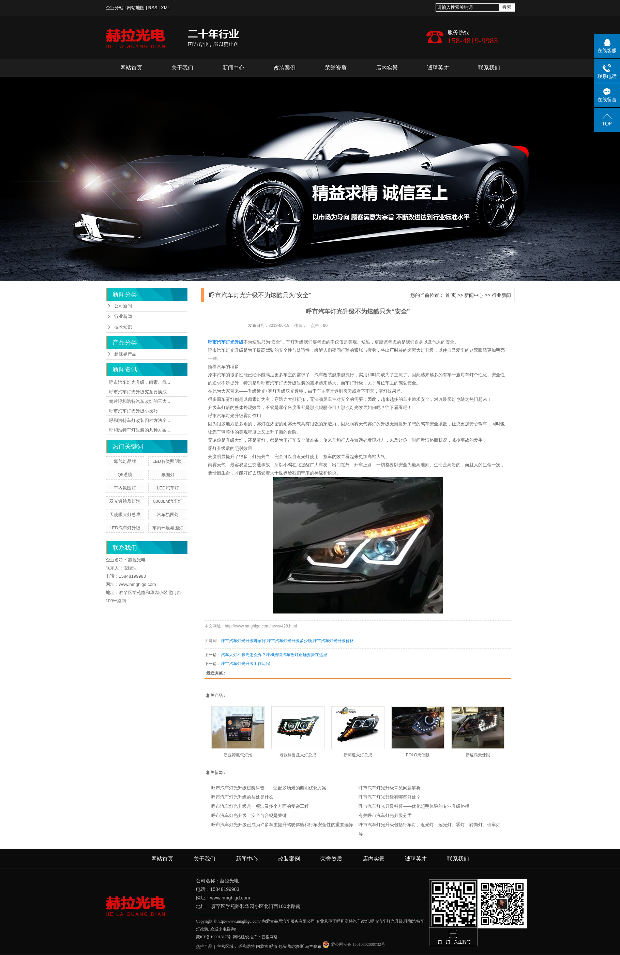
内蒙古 (262, 946)
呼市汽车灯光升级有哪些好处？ (390, 797)
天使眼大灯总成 (124, 514)
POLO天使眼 (417, 755)
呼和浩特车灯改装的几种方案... (139, 430)
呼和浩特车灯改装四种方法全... (139, 420)
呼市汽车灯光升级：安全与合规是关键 (249, 815)
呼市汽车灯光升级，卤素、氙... (139, 382)
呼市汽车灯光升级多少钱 (289, 640)
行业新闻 (123, 316)
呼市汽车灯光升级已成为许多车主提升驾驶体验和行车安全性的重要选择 (282, 824)
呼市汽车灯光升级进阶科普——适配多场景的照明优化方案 (269, 787)
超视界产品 (125, 354)
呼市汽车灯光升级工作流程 (245, 663)
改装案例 (285, 68)
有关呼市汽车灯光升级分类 (385, 815)
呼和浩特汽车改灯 (352, 921)
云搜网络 (269, 937)
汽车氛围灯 (168, 514)
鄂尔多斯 (296, 946)
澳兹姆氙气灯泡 (238, 755)
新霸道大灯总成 (358, 755)
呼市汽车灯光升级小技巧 (133, 410)
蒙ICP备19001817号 (213, 937)
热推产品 (204, 946)
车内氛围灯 (125, 487)
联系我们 (489, 68)
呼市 (273, 946)
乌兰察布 (313, 946)
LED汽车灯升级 (124, 527)
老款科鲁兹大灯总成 (297, 755)
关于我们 (182, 68)
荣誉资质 (336, 68)
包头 (282, 946)
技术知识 (123, 327)
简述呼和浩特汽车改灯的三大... (139, 401)
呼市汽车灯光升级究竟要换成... (139, 391)
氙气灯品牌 (125, 461)
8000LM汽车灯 (167, 501)
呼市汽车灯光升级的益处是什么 (242, 797)
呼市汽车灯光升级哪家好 (243, 640)
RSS (152, 7)
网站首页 (131, 68)
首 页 (450, 295)
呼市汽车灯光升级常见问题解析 (390, 787)
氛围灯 (168, 474)
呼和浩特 (247, 946)
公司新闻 (123, 305)
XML (165, 7)
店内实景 (387, 68)
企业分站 (114, 7)
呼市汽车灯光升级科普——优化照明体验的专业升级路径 (414, 806)
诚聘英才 (438, 68)
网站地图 (136, 7)
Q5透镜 (125, 474)
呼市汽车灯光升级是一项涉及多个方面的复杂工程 (260, 806)
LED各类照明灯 (167, 461)
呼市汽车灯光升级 (225, 350)
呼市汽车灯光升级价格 (333, 640)
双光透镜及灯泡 (124, 501)
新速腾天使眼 (478, 755)
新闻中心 (233, 68)
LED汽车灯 (168, 487)
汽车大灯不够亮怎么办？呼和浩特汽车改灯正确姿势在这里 (274, 654)
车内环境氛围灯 (167, 527)
